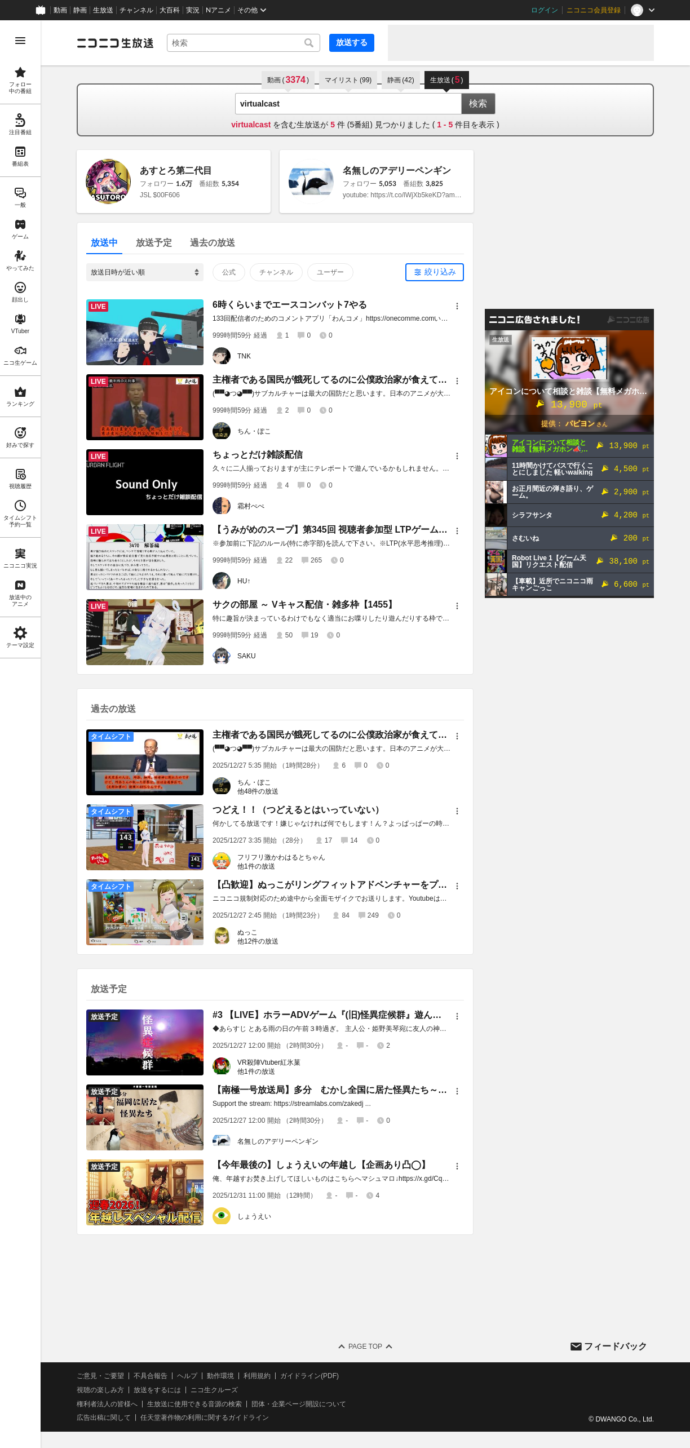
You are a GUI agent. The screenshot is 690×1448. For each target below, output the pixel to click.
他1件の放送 (256, 866)
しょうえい (254, 1216)
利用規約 (257, 1375)
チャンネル (136, 10)
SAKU (246, 656)
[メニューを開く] (20, 40)
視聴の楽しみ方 (100, 1390)
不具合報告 (150, 1375)
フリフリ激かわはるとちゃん (281, 857)
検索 (478, 103)
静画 (80, 10)
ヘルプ (187, 1375)
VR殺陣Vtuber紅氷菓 (268, 1062)
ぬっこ (247, 932)
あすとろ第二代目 (176, 170)
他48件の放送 (257, 791)
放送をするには (157, 1390)
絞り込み (440, 271)
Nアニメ (218, 10)
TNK (244, 356)
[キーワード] (243, 43)
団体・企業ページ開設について (298, 1404)
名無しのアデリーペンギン (397, 170)
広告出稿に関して (104, 1418)
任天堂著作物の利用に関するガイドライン (204, 1417)
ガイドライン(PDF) (309, 1375)
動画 (60, 10)
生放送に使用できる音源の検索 (194, 1404)
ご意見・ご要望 (100, 1376)
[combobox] (243, 43)
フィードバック (615, 1346)
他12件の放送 (257, 941)
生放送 (103, 10)
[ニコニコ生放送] (115, 43)
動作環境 (220, 1375)
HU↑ (243, 581)
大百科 (170, 10)
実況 (193, 10)
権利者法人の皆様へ (107, 1404)
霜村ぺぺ (250, 506)
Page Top (365, 1346)
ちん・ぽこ (254, 431)
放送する (352, 42)
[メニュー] (457, 306)
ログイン (544, 10)
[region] (20, 734)
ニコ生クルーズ (214, 1390)
